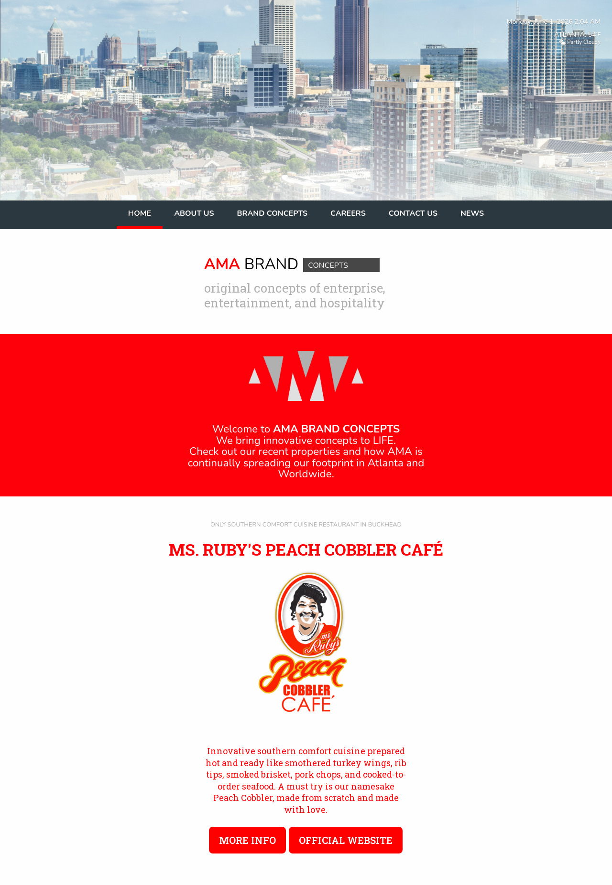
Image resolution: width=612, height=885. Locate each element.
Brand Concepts (272, 213)
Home (139, 213)
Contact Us (413, 213)
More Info (247, 840)
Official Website (346, 840)
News (472, 213)
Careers (348, 213)
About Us (194, 213)
